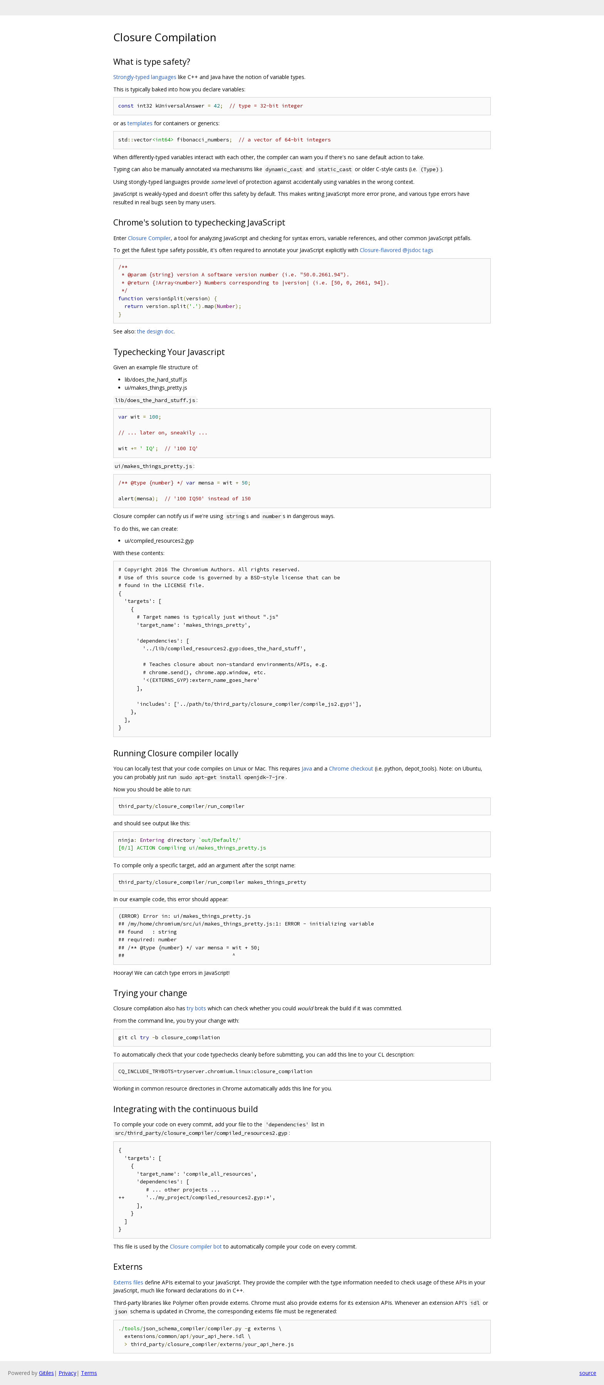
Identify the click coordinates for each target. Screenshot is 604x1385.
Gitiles (46, 1373)
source (587, 1373)
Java (307, 768)
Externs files (128, 1282)
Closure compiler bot (196, 1246)
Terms (89, 1373)
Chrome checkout (351, 768)
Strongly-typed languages (144, 77)
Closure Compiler (149, 238)
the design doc (155, 331)
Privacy (67, 1373)
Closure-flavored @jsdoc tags (396, 250)
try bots (196, 1008)
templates (140, 123)
